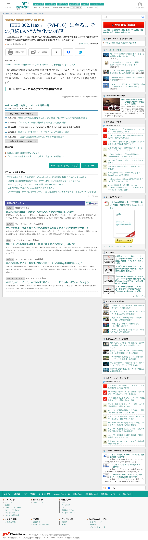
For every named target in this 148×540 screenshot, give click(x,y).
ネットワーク (70, 65)
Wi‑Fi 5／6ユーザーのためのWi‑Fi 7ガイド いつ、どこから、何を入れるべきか (47, 282)
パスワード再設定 (29, 494)
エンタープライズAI (69, 513)
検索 (143, 17)
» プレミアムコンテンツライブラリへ (118, 246)
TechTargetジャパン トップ (64, 165)
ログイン (7, 494)
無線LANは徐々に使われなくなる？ (23, 153)
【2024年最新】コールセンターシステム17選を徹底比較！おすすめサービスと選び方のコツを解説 (51, 192)
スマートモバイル (12, 510)
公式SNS (17, 538)
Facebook (109, 488)
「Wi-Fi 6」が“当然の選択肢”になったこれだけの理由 (42, 123)
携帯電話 (57, 65)
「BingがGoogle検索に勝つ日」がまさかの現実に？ (41, 137)
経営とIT (36, 522)
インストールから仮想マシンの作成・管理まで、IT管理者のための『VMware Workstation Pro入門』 (128, 289)
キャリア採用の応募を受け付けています (120, 43)
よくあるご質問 (44, 494)
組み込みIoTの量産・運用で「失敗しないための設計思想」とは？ (40, 212)
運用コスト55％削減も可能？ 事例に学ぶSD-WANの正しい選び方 (40, 244)
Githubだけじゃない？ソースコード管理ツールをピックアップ (35, 184)
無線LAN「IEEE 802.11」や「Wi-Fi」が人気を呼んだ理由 (43, 132)
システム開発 (10, 522)
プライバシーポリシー (50, 538)
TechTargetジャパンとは (61, 494)
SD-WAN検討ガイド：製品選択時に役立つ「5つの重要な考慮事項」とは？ (44, 263)
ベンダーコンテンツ (113, 50)
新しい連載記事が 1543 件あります (23, 114)
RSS (104, 488)
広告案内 (25, 538)
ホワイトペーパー (97, 522)
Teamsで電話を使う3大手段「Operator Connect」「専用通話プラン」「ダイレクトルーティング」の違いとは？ (125, 187)
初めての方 (127, 494)
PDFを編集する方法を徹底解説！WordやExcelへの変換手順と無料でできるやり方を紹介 (46, 177)
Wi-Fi (17, 65)
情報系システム (68, 510)
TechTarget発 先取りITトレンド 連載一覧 (27, 105)
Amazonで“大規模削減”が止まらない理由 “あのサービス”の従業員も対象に (52, 118)
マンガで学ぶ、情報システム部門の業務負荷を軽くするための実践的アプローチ (47, 228)
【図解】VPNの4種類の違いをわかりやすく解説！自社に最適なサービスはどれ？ (44, 181)
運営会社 (68, 538)
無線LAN (26, 65)
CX (63, 508)
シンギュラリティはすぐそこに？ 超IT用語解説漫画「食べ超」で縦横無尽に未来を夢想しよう (129, 268)
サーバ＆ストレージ (13, 508)
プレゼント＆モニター (98, 527)
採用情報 (76, 538)
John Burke (84, 44)
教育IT (64, 525)
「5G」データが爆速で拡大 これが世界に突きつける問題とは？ (36, 156)
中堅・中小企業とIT (41, 525)
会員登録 (16, 494)
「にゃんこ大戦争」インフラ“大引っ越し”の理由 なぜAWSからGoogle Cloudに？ (126, 205)
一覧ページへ (139, 296)
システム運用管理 (12, 515)
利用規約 (104, 494)
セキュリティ (38, 502)
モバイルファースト (42, 65)
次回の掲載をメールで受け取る (20, 109)
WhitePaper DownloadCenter (91, 203)
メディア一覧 (7, 538)
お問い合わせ (77, 494)
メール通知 (42, 52)
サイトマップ (115, 494)
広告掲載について (91, 494)
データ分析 (66, 505)
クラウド (8, 502)
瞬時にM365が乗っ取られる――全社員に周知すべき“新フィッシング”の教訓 (133, 102)
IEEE (9, 65)
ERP (63, 502)
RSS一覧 (93, 525)
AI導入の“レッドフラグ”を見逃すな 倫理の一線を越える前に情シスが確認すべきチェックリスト (127, 345)
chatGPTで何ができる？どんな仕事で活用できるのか (30, 188)
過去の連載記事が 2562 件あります (23, 141)
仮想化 (7, 505)
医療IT (64, 522)
